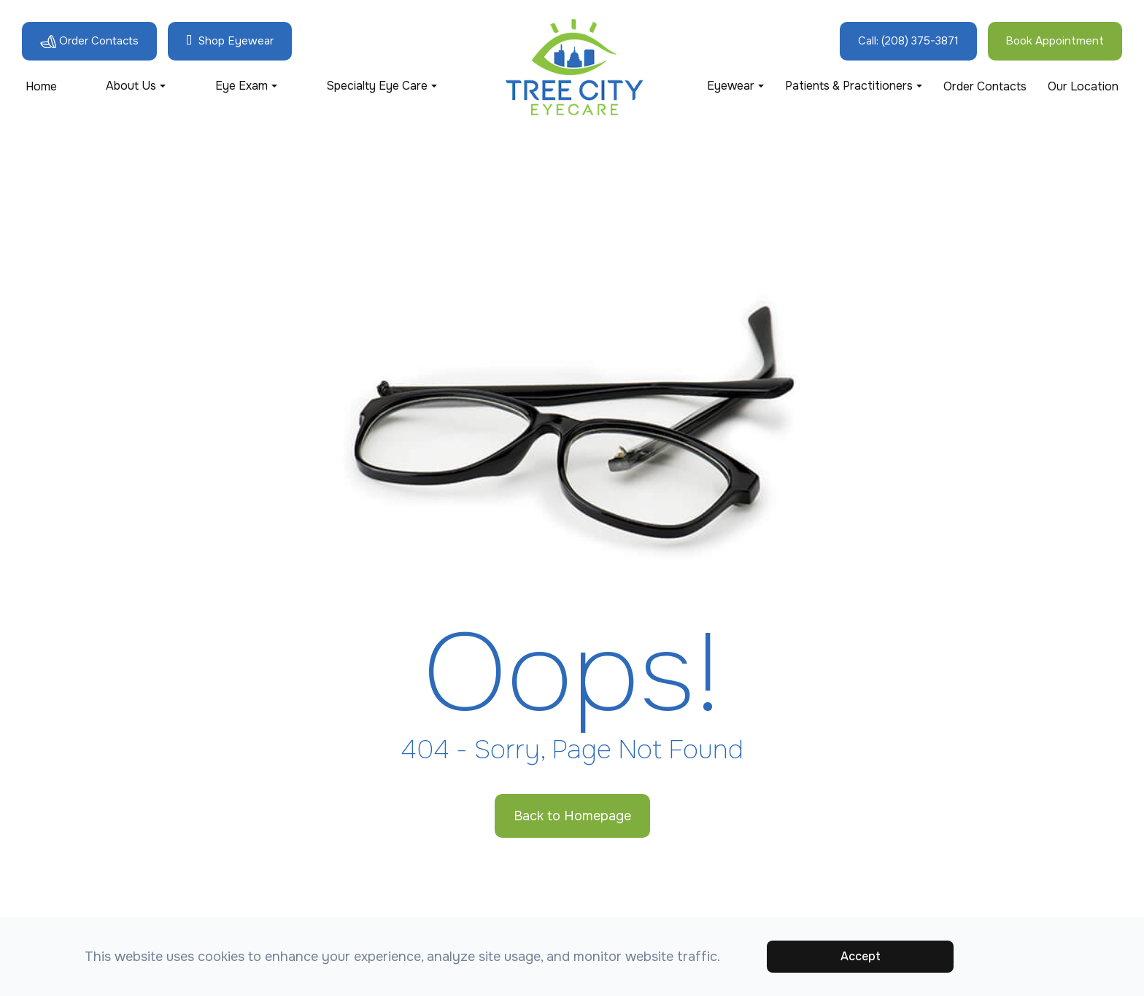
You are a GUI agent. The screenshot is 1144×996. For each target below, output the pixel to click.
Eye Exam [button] (246, 86)
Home (41, 86)
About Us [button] (136, 86)
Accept (860, 956)
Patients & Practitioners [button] (853, 86)
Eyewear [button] (735, 86)
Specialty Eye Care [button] (381, 86)
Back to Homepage (572, 816)
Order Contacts (985, 86)
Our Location (1083, 86)
